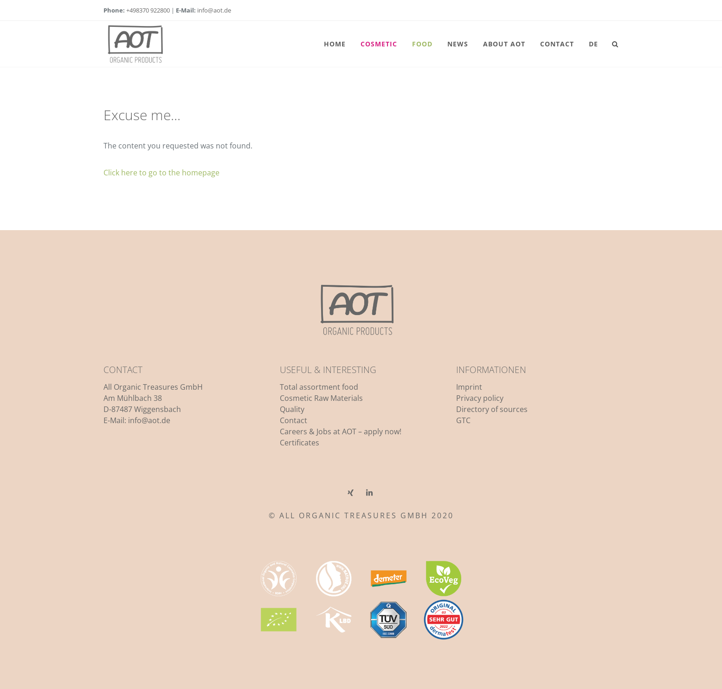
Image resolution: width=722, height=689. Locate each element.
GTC (463, 420)
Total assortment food (319, 387)
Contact (293, 420)
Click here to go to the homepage (161, 172)
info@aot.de (214, 10)
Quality (292, 409)
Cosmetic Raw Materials (321, 398)
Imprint (469, 387)
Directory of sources (492, 409)
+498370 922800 (148, 10)
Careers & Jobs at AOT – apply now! (340, 431)
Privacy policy (479, 398)
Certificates (299, 443)
